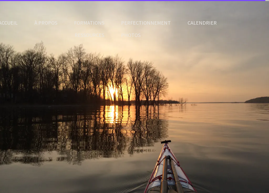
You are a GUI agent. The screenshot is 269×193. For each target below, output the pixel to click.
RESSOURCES (89, 35)
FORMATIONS (89, 22)
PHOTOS (131, 35)
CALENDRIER (202, 22)
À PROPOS (45, 22)
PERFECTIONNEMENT (146, 22)
